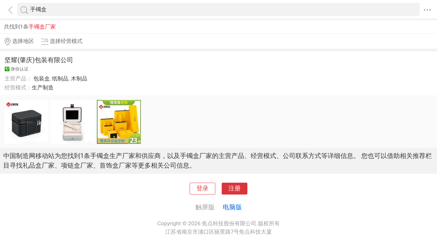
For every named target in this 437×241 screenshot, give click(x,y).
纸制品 (60, 78)
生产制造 (43, 87)
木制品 (79, 78)
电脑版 (232, 207)
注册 (234, 188)
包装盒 (41, 78)
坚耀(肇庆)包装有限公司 (38, 60)
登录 (202, 188)
